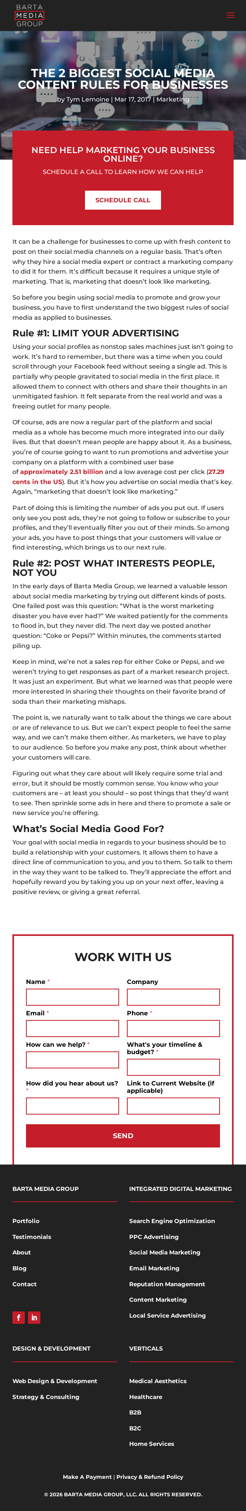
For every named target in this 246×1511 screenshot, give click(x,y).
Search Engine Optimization (172, 1221)
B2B (135, 1412)
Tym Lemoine (87, 99)
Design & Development (51, 1348)
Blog (19, 1268)
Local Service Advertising (167, 1315)
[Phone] (173, 1028)
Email (37, 1013)
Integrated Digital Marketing (180, 1188)
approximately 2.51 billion (61, 472)
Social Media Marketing (165, 1252)
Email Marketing (154, 1268)
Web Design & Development (54, 1381)
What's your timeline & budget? (165, 1048)
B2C (135, 1428)
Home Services (151, 1443)
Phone (139, 1013)
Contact (24, 1284)
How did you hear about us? (72, 1087)
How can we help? (58, 1044)
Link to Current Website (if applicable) (170, 1087)
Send (123, 1136)
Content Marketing (158, 1299)
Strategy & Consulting (46, 1397)
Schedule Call (123, 200)
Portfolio (26, 1221)
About (21, 1252)
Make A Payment (87, 1476)
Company (142, 982)
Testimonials (31, 1237)
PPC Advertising (154, 1237)
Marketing (172, 99)
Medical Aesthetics (158, 1381)
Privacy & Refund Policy (149, 1476)
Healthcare (145, 1397)
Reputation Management (167, 1284)
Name (38, 982)
